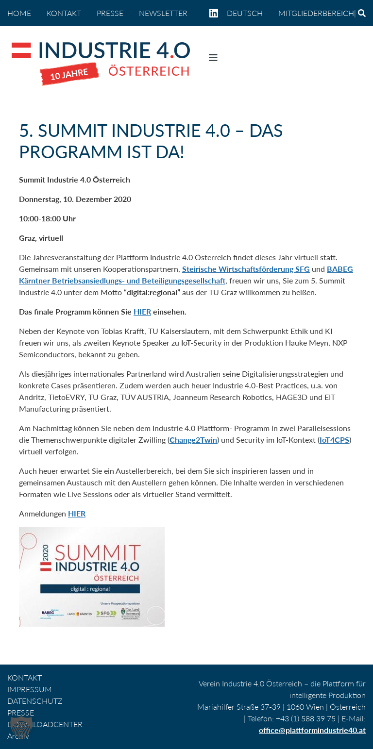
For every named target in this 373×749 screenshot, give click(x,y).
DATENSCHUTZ (35, 700)
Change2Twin (193, 439)
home (19, 12)
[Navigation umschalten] (213, 59)
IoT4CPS (334, 439)
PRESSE (110, 12)
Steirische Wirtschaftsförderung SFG (246, 268)
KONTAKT (64, 12)
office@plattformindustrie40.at (312, 729)
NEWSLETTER (163, 12)
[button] (21, 727)
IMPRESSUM (29, 689)
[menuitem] (249, 13)
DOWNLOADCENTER (45, 724)
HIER (142, 311)
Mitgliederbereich (316, 12)
